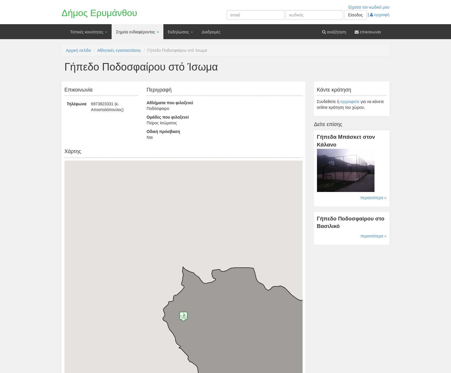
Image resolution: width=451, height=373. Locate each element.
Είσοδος (355, 15)
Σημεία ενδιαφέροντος (137, 32)
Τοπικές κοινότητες (88, 32)
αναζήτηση (334, 32)
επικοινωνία (368, 32)
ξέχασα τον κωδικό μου (368, 7)
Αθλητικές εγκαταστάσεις (119, 50)
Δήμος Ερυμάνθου (99, 13)
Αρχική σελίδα (78, 50)
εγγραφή (379, 14)
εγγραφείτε (350, 101)
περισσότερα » (373, 197)
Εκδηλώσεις (180, 32)
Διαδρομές (211, 32)
